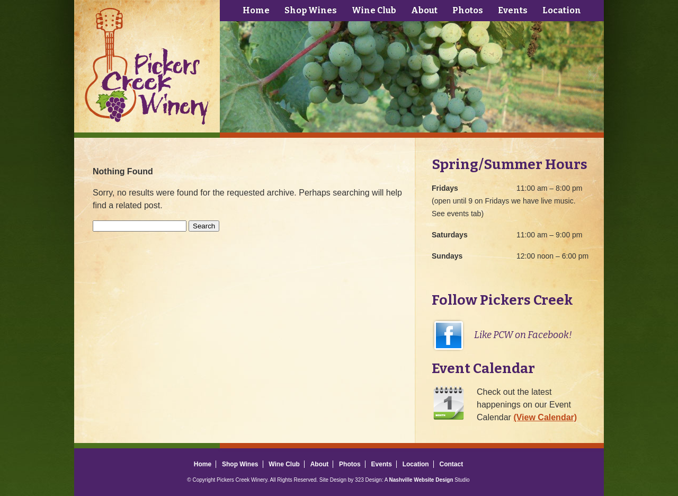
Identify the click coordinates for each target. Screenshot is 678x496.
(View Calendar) (545, 417)
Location (561, 10)
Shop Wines (310, 10)
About (424, 10)
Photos (467, 10)
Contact (451, 464)
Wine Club (374, 10)
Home (256, 10)
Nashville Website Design (421, 480)
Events (513, 10)
